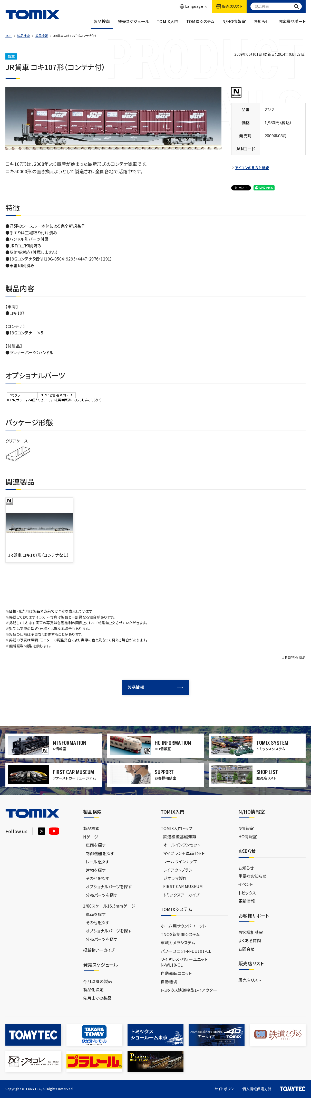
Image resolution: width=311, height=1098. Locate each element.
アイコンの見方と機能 (252, 168)
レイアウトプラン (177, 870)
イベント (245, 884)
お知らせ (261, 23)
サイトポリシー (226, 1088)
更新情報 (246, 901)
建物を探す (96, 870)
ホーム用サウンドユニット (183, 926)
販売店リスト (249, 980)
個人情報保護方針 (256, 1088)
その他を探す (97, 878)
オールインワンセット (181, 845)
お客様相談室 (250, 932)
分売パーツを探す (102, 895)
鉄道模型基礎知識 (180, 836)
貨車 (11, 56)
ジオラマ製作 (175, 878)
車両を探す (96, 845)
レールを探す (97, 862)
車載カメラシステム (178, 942)
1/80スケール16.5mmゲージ (109, 906)
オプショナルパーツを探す (109, 886)
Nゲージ (91, 837)
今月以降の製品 (97, 981)
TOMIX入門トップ (176, 828)
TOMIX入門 (167, 23)
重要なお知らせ (252, 876)
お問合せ (246, 949)
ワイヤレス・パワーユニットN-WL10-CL (184, 962)
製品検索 (101, 23)
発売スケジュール (133, 23)
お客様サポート (292, 23)
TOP (8, 35)
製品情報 (41, 35)
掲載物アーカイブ (99, 950)
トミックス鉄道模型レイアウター (189, 990)
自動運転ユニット (176, 973)
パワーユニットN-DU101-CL (186, 951)
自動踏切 (169, 981)
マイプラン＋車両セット (184, 853)
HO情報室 (247, 836)
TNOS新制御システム (180, 934)
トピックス (247, 893)
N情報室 (246, 828)
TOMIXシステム (200, 23)
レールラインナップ (180, 861)
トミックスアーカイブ (181, 895)
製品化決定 (93, 989)
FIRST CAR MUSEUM (183, 886)
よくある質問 (249, 940)
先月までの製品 (97, 998)
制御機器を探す (100, 853)
